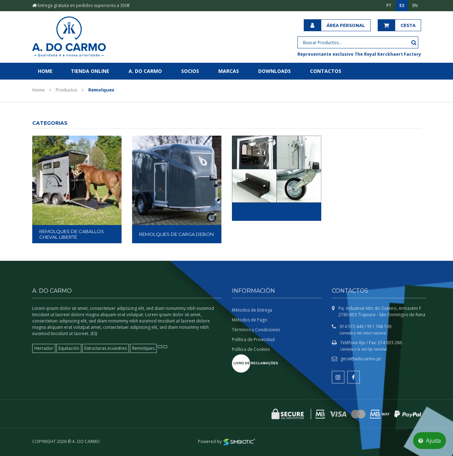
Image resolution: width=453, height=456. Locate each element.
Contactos (325, 71)
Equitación (69, 348)
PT (388, 5)
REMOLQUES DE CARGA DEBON (176, 234)
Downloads (274, 71)
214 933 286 (390, 343)
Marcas (228, 71)
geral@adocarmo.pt (361, 359)
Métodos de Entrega (252, 310)
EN (415, 5)
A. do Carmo (145, 71)
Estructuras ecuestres (105, 348)
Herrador (43, 348)
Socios (190, 71)
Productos (66, 90)
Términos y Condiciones (256, 330)
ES (401, 5)
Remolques (143, 348)
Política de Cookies (251, 349)
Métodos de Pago (249, 320)
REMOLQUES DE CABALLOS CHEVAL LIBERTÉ (71, 234)
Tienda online (90, 71)
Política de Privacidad (253, 339)
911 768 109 (379, 326)
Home (45, 71)
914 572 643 (351, 326)
